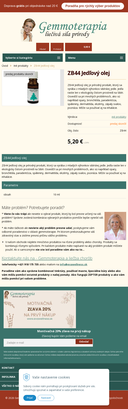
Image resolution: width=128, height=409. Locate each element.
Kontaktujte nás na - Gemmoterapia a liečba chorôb (47, 258)
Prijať (30, 397)
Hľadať (43, 49)
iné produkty (119, 117)
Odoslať (84, 341)
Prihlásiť (57, 49)
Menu (71, 57)
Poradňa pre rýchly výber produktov (92, 6)
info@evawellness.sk (73, 264)
